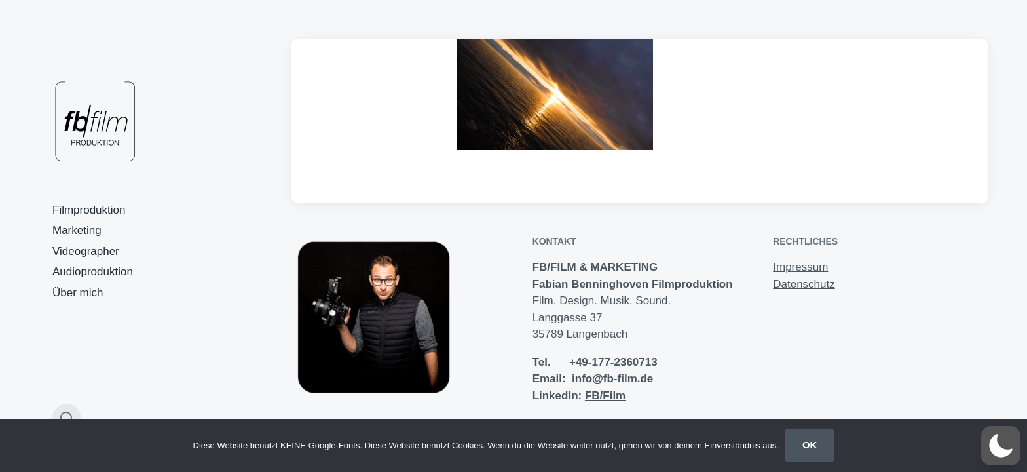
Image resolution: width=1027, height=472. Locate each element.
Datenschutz (804, 284)
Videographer (85, 251)
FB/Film (605, 395)
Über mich (77, 292)
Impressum (800, 267)
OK (809, 444)
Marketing (77, 230)
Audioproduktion (92, 272)
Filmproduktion (89, 210)
